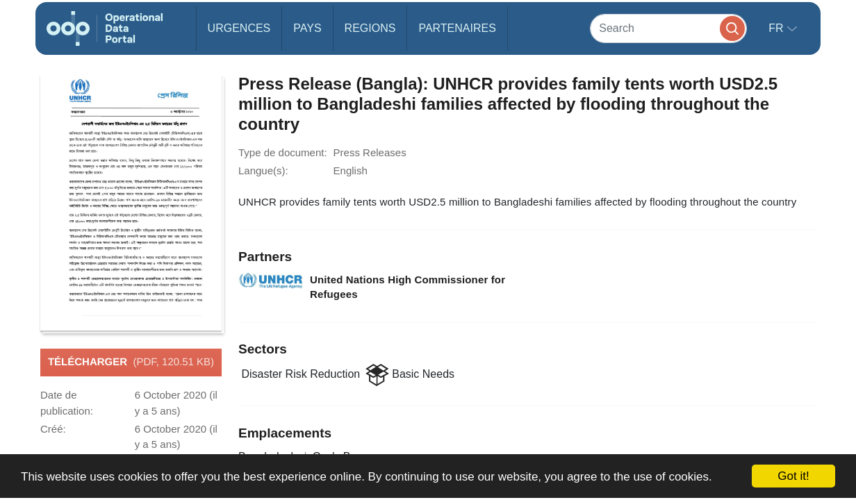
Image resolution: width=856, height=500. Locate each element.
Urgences (239, 28)
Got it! (793, 476)
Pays (307, 28)
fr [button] (777, 28)
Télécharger (131, 362)
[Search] (668, 28)
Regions (370, 28)
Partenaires (456, 28)
